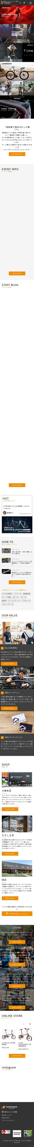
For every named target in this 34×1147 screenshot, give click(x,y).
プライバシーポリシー (8, 1120)
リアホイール (26, 600)
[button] (30, 1024)
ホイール (15, 597)
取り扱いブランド (7, 1115)
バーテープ (17, 593)
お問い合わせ (5, 1117)
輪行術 (4, 600)
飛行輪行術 (26, 593)
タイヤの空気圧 (7, 593)
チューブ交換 (6, 597)
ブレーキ (23, 597)
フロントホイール (7, 604)
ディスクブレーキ (14, 600)
